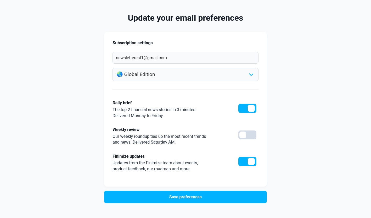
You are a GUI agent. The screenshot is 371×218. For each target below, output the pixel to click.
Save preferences (185, 196)
